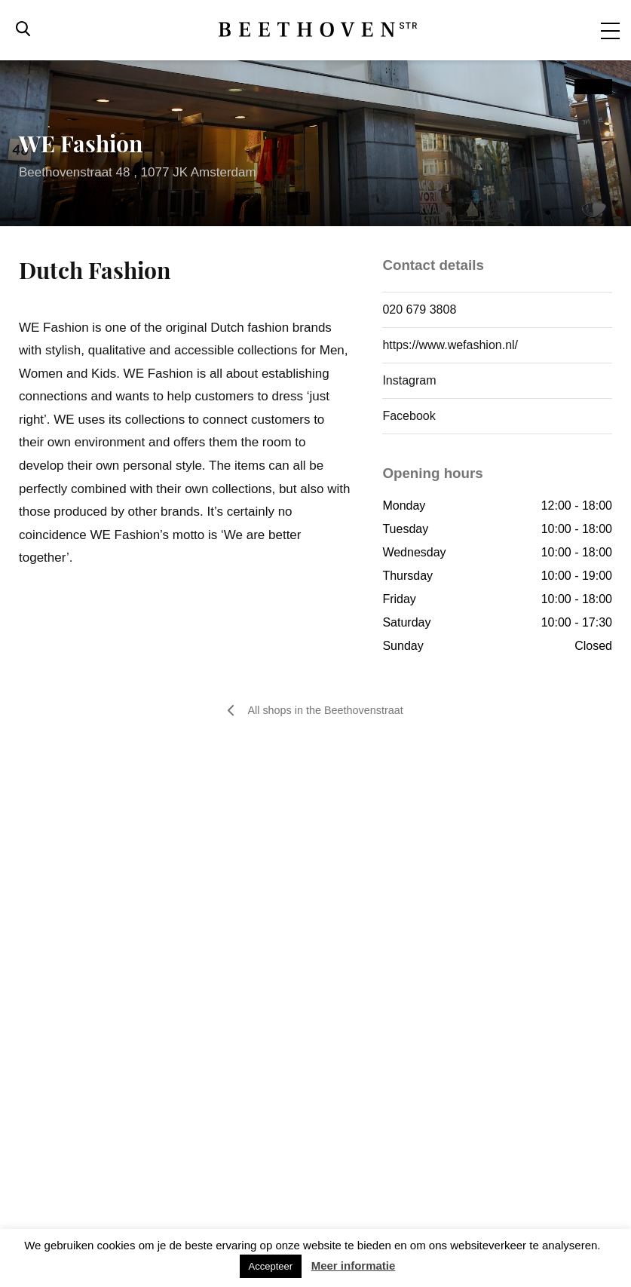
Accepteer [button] (271, 1266)
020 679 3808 (419, 309)
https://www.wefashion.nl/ (450, 345)
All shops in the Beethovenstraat (315, 711)
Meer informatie (353, 1265)
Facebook (408, 415)
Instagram (409, 380)
